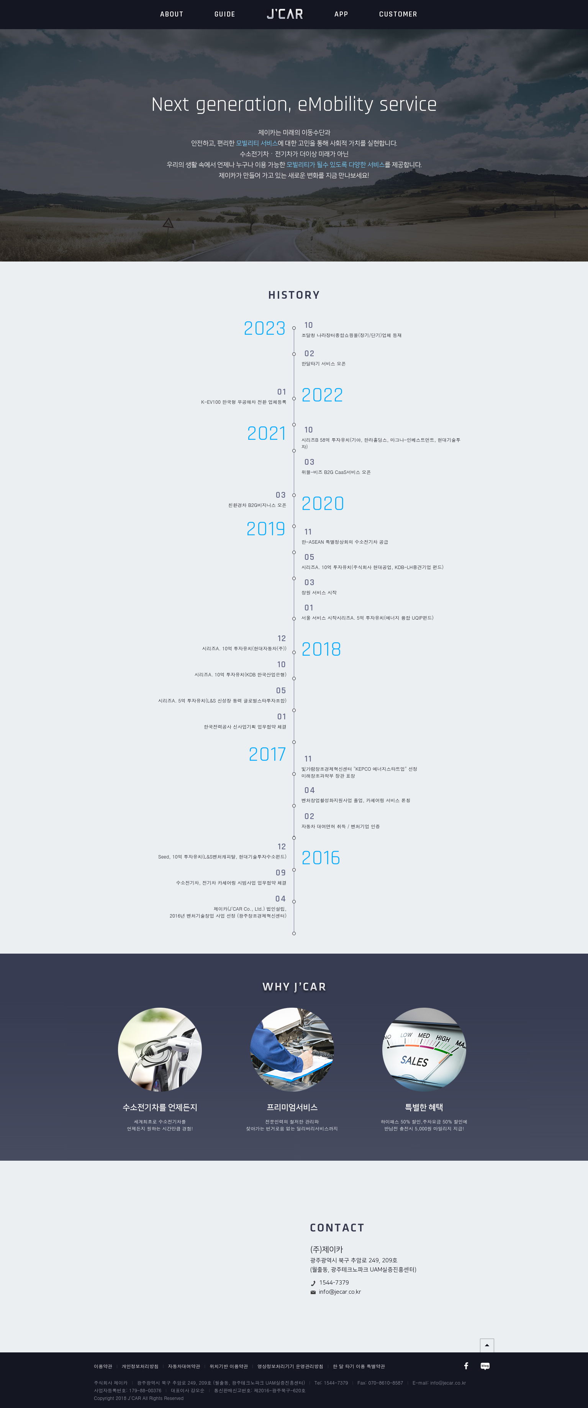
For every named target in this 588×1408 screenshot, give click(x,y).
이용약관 (103, 1366)
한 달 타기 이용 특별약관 (359, 1366)
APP (341, 14)
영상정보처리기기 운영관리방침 (290, 1366)
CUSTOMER (398, 14)
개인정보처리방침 (140, 1366)
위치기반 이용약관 (229, 1366)
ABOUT (172, 14)
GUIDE (225, 14)
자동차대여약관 (184, 1366)
